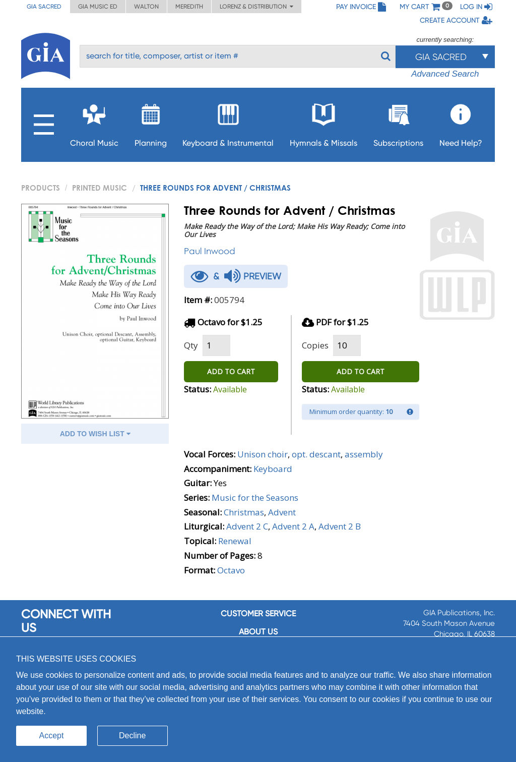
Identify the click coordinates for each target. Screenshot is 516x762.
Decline (132, 735)
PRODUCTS (40, 187)
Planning (151, 122)
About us (258, 631)
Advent (282, 512)
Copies (315, 345)
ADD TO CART (231, 371)
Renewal (234, 541)
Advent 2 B (339, 526)
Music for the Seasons (255, 497)
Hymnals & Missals (323, 122)
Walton (146, 6)
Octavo (231, 570)
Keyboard (272, 469)
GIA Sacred (44, 6)
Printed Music (99, 187)
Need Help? (460, 122)
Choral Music (94, 122)
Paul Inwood (209, 251)
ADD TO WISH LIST (95, 434)
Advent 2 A (293, 526)
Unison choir (262, 454)
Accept (51, 735)
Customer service (258, 613)
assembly (364, 454)
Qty (191, 345)
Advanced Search (445, 74)
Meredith (189, 6)
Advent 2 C (247, 526)
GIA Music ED (97, 6)
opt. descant (316, 454)
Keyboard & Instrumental (228, 122)
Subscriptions (398, 122)
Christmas (244, 512)
